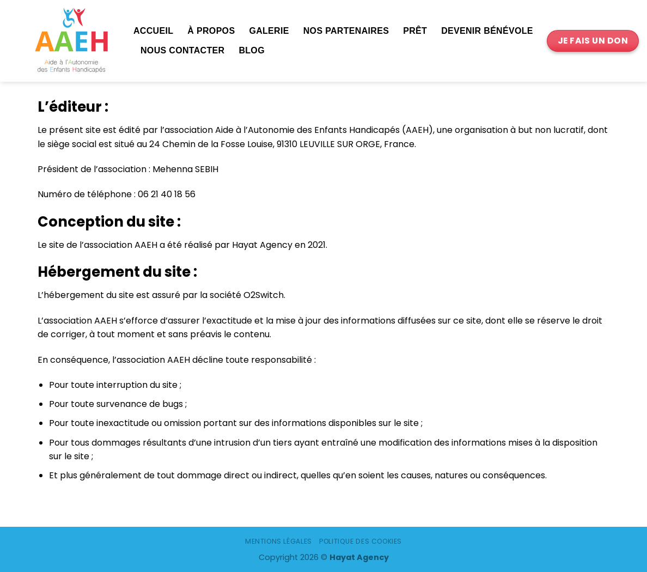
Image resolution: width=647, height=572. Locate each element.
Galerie (269, 30)
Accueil (153, 30)
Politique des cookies (360, 541)
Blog (252, 50)
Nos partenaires (346, 30)
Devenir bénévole (487, 30)
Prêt (415, 30)
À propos (211, 30)
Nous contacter (182, 50)
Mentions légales (278, 541)
